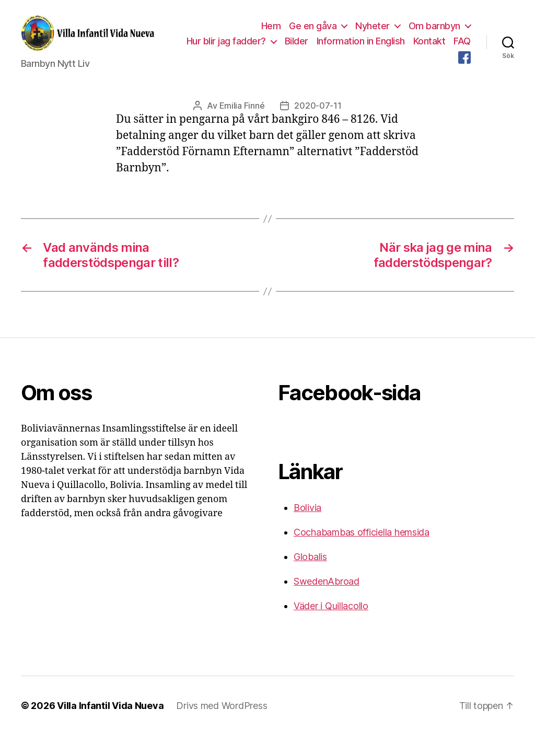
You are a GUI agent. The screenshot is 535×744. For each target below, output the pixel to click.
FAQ (441, 60)
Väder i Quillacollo (331, 614)
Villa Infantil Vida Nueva (110, 714)
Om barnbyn (434, 30)
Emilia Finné (242, 114)
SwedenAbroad (326, 590)
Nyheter (372, 30)
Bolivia (307, 516)
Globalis (310, 565)
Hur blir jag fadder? (251, 45)
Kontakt (454, 45)
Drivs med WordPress (221, 714)
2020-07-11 (317, 114)
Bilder (321, 45)
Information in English (386, 45)
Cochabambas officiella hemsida (361, 541)
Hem (271, 30)
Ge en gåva (312, 30)
